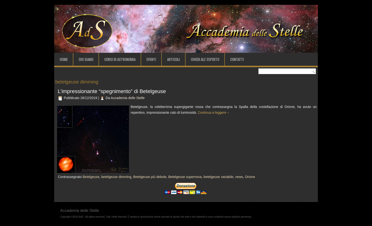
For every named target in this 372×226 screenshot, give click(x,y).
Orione (250, 177)
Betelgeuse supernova (185, 177)
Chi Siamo (86, 59)
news (239, 177)
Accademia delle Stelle (128, 98)
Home (64, 59)
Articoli (173, 59)
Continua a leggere (213, 112)
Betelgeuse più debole (150, 177)
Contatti (237, 59)
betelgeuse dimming (116, 177)
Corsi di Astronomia (119, 59)
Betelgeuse (91, 177)
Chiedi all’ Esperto (205, 59)
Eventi (151, 59)
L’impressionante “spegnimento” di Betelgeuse (112, 91)
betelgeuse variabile (218, 177)
